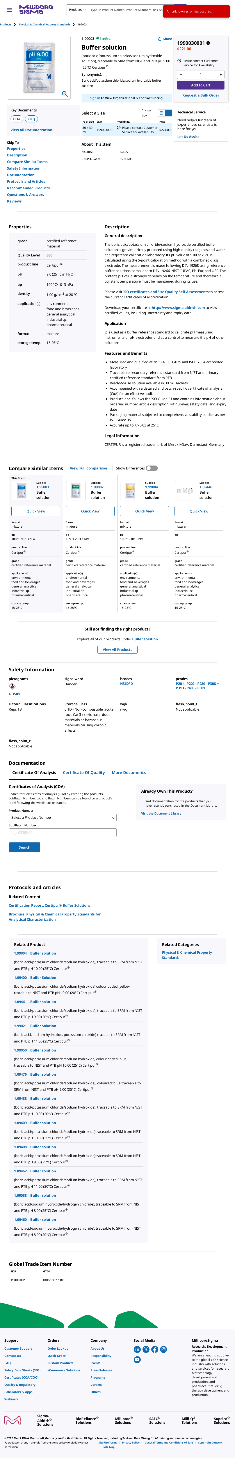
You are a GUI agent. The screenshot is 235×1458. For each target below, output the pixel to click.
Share (165, 39)
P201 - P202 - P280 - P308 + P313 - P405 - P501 (197, 685)
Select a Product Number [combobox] (31, 818)
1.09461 (20, 1002)
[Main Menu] (9, 10)
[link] (23, 1348)
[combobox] (126, 9)
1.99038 (20, 1196)
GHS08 (14, 693)
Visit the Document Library (161, 813)
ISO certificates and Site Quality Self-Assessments (166, 291)
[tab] (9, 24)
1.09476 (20, 1075)
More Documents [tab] (129, 772)
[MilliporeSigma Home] (36, 9)
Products (5, 24)
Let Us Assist (188, 136)
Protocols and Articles (26, 181)
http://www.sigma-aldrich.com (178, 307)
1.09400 (20, 978)
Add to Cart (200, 85)
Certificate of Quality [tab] (84, 772)
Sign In (95, 98)
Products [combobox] (75, 9)
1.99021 (20, 1027)
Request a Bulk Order (200, 95)
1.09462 (20, 1172)
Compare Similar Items (27, 161)
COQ (32, 118)
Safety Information (23, 168)
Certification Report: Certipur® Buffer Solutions (49, 906)
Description (17, 155)
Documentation (20, 174)
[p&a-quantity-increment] (220, 74)
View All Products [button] (117, 649)
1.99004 (20, 954)
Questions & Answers (25, 194)
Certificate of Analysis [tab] (34, 772)
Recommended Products (28, 188)
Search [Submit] (24, 848)
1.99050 (20, 1051)
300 (49, 255)
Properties (16, 148)
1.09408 (20, 1147)
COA (17, 118)
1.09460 (20, 1220)
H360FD (126, 683)
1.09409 (20, 1123)
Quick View (36, 511)
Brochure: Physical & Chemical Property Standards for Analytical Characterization (55, 918)
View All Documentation (31, 130)
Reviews (14, 201)
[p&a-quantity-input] (200, 74)
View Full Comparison (88, 468)
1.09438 (20, 1099)
